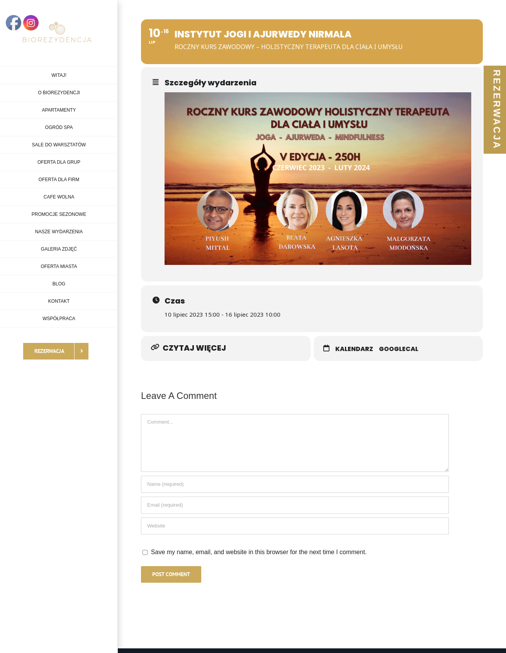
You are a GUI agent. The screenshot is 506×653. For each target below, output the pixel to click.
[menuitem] (59, 75)
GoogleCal (398, 349)
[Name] (295, 484)
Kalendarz (354, 349)
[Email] (295, 505)
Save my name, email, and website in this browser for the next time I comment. (259, 552)
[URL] (295, 525)
